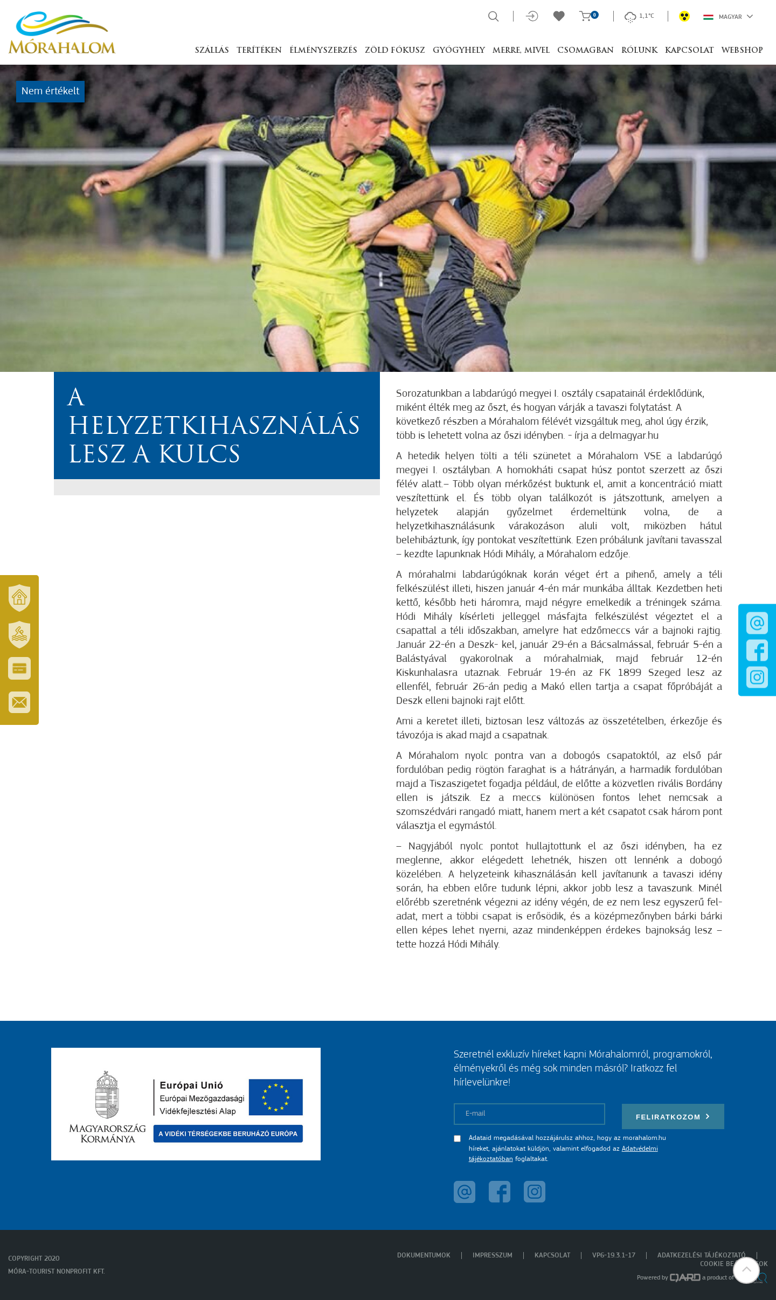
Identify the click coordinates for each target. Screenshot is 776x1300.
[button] (746, 1270)
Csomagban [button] (585, 51)
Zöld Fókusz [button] (395, 51)
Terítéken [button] (259, 51)
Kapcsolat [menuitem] (552, 1255)
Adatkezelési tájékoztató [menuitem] (701, 1255)
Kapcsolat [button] (689, 51)
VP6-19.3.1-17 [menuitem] (613, 1255)
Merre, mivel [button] (521, 51)
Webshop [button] (742, 51)
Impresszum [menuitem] (492, 1255)
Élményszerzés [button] (323, 51)
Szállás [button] (212, 51)
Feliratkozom (673, 1116)
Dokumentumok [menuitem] (424, 1255)
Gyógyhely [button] (459, 51)
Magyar (728, 16)
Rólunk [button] (639, 51)
